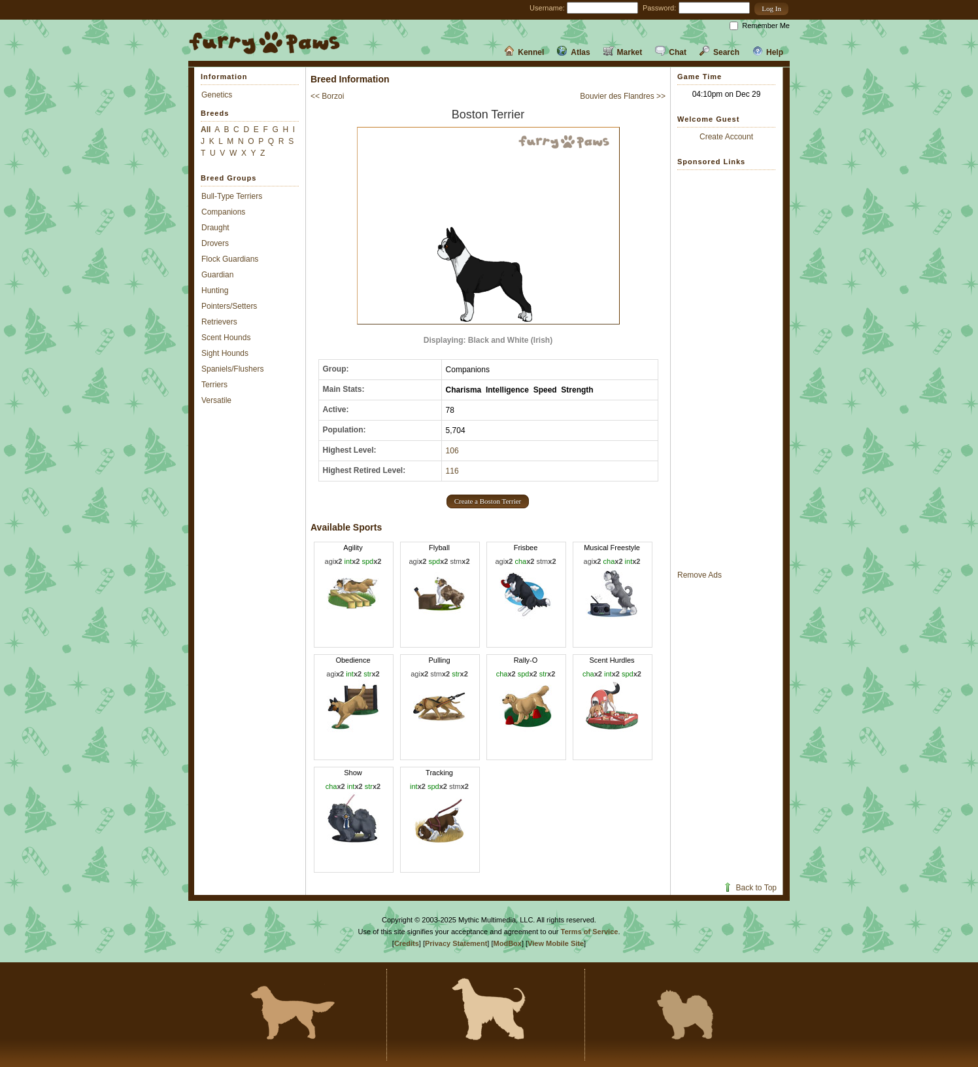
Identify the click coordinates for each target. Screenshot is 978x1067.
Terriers (214, 384)
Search (719, 52)
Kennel (524, 52)
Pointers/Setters (229, 306)
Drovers (215, 243)
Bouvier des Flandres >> (623, 96)
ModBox (508, 943)
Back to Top (749, 887)
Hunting (214, 290)
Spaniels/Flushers (232, 369)
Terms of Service (589, 932)
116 (452, 471)
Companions (223, 212)
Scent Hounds (225, 337)
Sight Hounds (224, 353)
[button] (771, 9)
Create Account (726, 136)
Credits (406, 943)
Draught (215, 227)
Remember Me (766, 25)
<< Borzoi (327, 96)
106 (452, 450)
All (206, 129)
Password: (659, 8)
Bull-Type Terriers (231, 196)
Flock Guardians (229, 259)
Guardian (217, 274)
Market (623, 52)
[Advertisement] (726, 369)
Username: (547, 8)
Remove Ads (699, 575)
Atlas (573, 52)
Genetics (216, 94)
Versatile (216, 400)
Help (767, 52)
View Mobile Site (556, 943)
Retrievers (219, 321)
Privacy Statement (456, 943)
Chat (670, 52)
